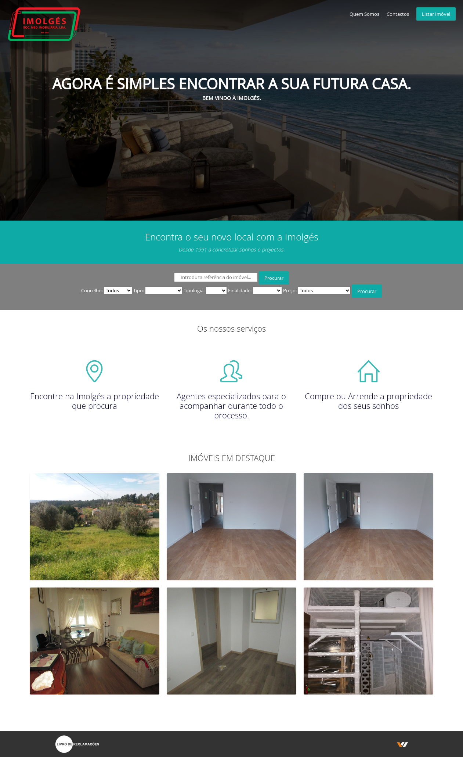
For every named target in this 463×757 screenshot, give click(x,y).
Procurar (273, 278)
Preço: (290, 290)
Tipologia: (194, 290)
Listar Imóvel (436, 14)
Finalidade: (240, 290)
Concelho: (92, 290)
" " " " (118, 290)
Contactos (398, 14)
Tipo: (138, 290)
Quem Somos (364, 14)
